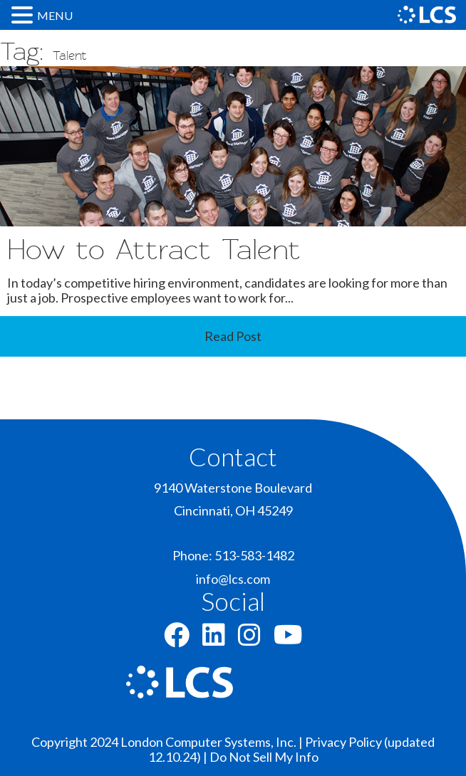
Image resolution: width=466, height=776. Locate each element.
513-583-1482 (254, 555)
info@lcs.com (233, 579)
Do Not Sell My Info (264, 757)
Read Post (233, 336)
